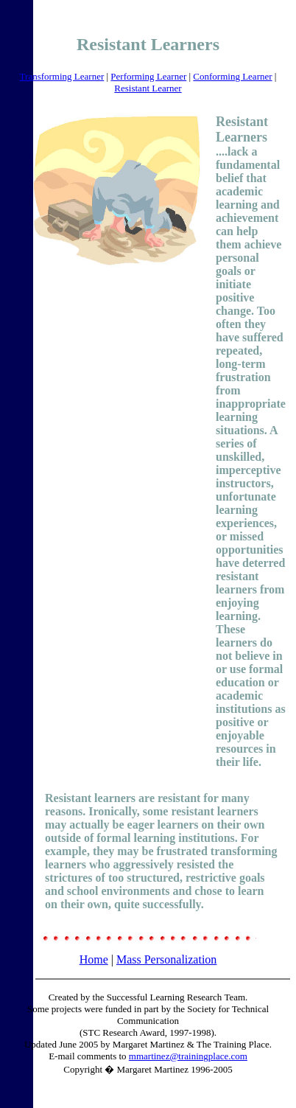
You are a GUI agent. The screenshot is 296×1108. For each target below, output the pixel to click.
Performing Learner (148, 76)
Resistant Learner (147, 88)
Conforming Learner (232, 76)
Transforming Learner (62, 76)
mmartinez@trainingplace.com (188, 1056)
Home (94, 959)
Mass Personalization (166, 959)
